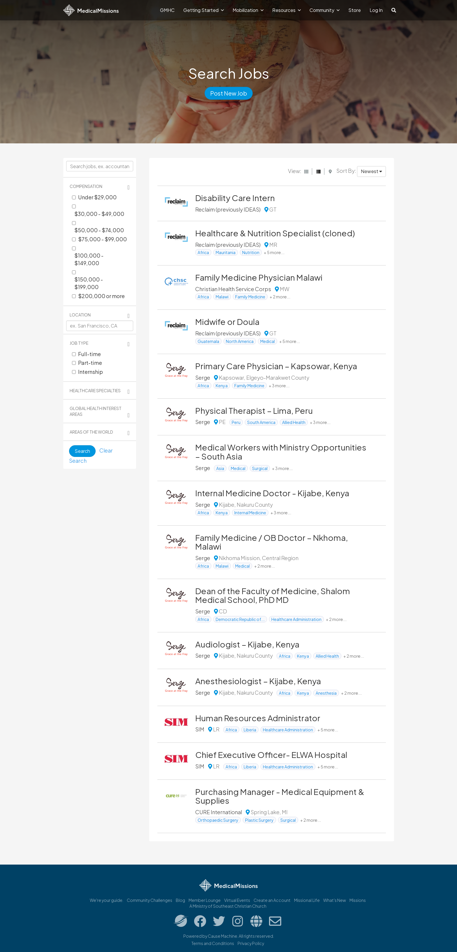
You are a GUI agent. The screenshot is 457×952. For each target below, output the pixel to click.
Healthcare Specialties (95, 390)
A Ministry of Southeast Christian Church (227, 906)
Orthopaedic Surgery (218, 820)
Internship (90, 371)
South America (261, 422)
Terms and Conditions (212, 943)
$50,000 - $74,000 (99, 230)
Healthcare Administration (296, 619)
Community (325, 10)
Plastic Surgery (259, 820)
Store (354, 10)
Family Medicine (250, 296)
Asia (220, 468)
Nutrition (250, 252)
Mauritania (225, 252)
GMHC (167, 10)
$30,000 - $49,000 (99, 213)
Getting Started (203, 10)
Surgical (260, 468)
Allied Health (293, 422)
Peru (236, 422)
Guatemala (208, 341)
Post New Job (228, 93)
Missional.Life (307, 900)
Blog (180, 900)
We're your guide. (106, 900)
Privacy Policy (251, 943)
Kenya (222, 385)
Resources (286, 10)
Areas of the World (91, 431)
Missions (357, 900)
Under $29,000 (97, 197)
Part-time (90, 362)
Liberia (250, 729)
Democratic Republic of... (240, 619)
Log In (376, 10)
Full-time (89, 354)
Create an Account (272, 900)
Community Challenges (149, 900)
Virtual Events (237, 900)
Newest (371, 171)
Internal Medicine (250, 512)
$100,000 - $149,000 (88, 259)
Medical (267, 341)
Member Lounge (205, 900)
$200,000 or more (101, 296)
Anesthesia (326, 693)
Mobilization (248, 10)
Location (80, 314)
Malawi (222, 296)
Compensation (86, 186)
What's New (334, 900)
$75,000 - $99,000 (102, 239)
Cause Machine (222, 936)
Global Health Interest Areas (96, 411)
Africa (203, 252)
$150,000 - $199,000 (88, 283)
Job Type (79, 343)
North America (240, 341)
